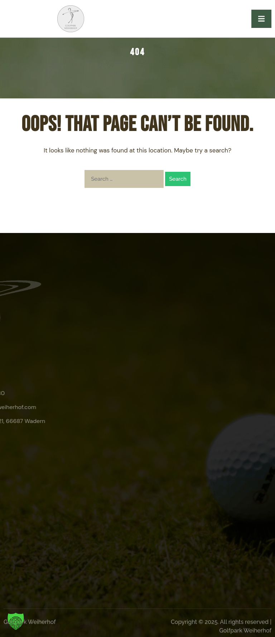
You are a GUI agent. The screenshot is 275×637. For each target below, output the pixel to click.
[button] (16, 621)
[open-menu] (261, 19)
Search (178, 179)
